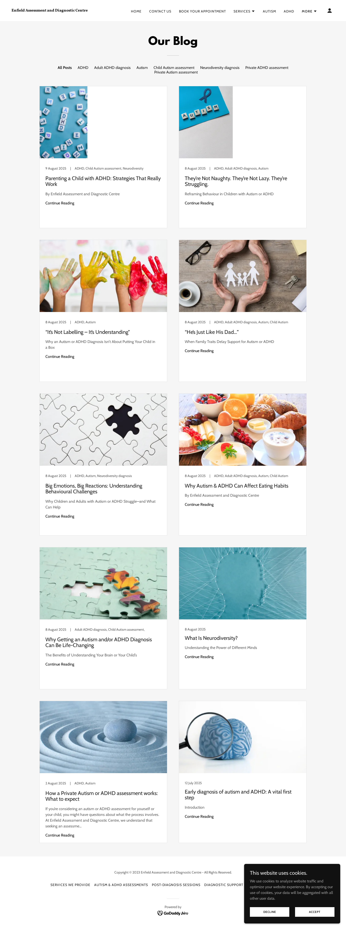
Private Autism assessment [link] (176, 72)
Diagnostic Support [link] (223, 885)
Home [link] (136, 11)
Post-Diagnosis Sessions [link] (176, 885)
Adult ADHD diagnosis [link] (112, 67)
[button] (244, 11)
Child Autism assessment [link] (174, 67)
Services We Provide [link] (70, 885)
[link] (57, 10)
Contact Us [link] (160, 11)
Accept (314, 912)
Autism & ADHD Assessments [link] (121, 885)
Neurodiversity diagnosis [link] (220, 67)
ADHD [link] (289, 11)
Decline (269, 912)
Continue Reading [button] (59, 203)
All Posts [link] (65, 67)
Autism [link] (269, 11)
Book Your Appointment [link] (202, 11)
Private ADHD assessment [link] (266, 67)
